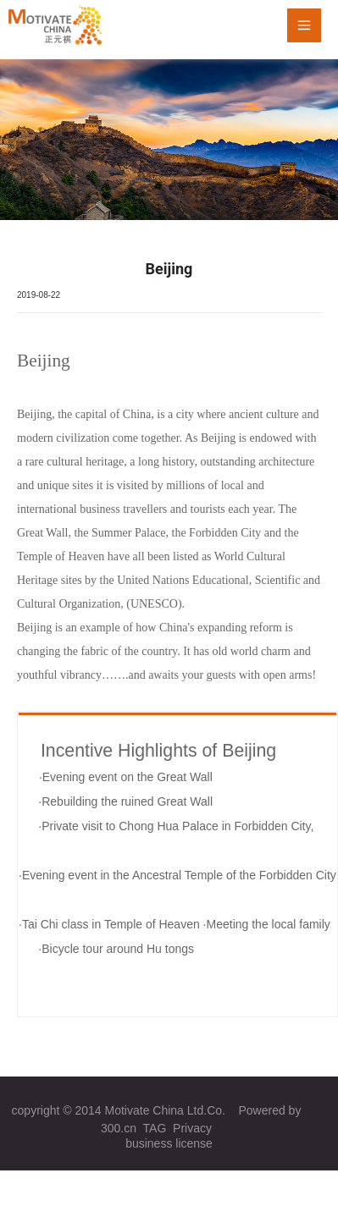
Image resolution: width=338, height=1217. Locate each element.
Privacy (192, 1128)
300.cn (118, 1128)
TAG (155, 1128)
